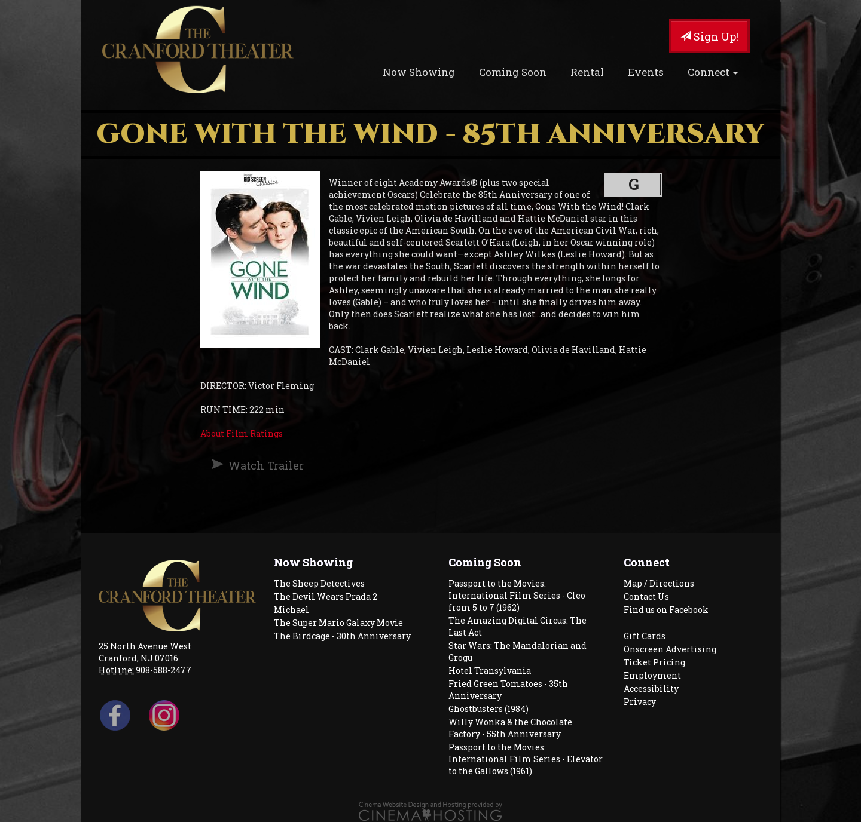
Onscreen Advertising (670, 649)
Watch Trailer (266, 465)
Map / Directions (659, 583)
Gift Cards (644, 636)
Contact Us (646, 596)
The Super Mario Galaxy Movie (338, 622)
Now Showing (419, 72)
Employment (652, 675)
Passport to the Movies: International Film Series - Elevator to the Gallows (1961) (525, 759)
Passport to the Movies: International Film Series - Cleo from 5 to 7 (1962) (516, 595)
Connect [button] (713, 72)
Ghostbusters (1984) (488, 708)
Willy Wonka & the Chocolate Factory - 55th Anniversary (510, 728)
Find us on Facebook (666, 609)
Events (646, 72)
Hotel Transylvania (489, 670)
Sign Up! (709, 36)
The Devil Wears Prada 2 (325, 596)
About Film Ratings (241, 433)
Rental (587, 72)
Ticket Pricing (654, 662)
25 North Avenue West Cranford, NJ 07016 (145, 652)
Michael (291, 609)
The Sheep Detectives (319, 583)
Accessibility (651, 688)
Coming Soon (512, 72)
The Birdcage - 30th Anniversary (342, 636)
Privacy (640, 701)
